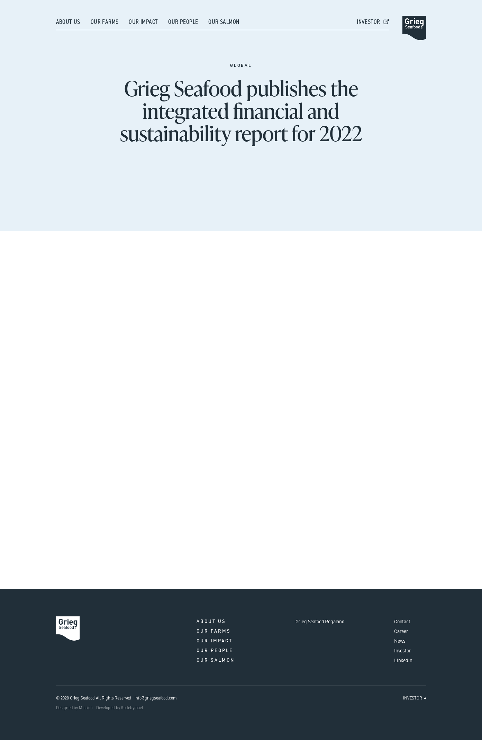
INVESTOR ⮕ (414, 698)
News (400, 640)
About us (68, 22)
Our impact (143, 22)
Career (401, 630)
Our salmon (223, 22)
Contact (402, 621)
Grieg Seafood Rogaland (320, 621)
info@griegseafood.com (155, 698)
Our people (183, 22)
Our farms (105, 22)
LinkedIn (403, 660)
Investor (402, 650)
